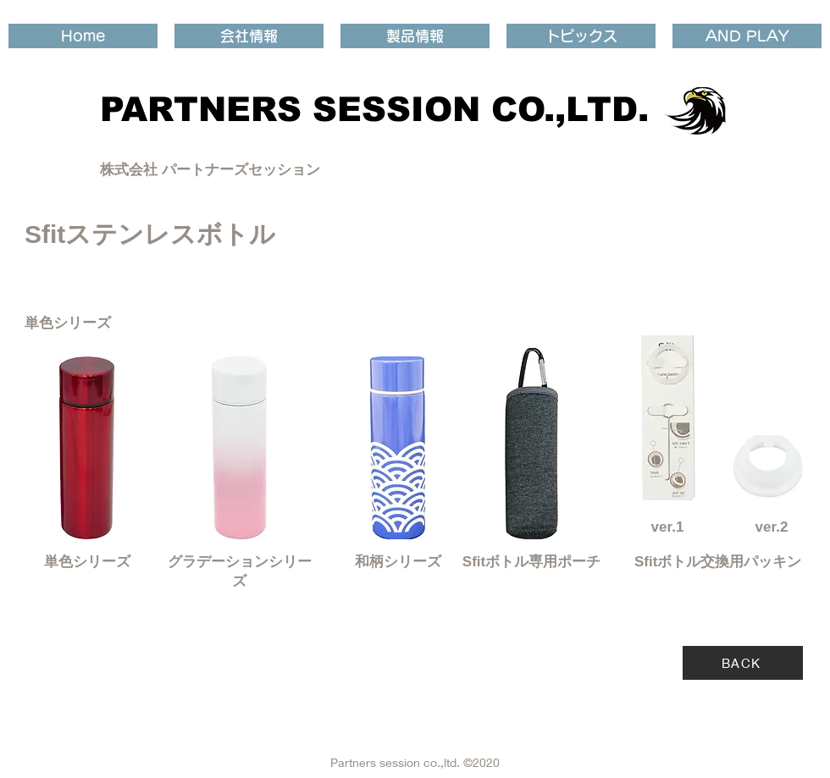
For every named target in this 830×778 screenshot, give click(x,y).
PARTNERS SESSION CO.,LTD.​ (374, 109)
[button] (249, 36)
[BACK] (743, 663)
